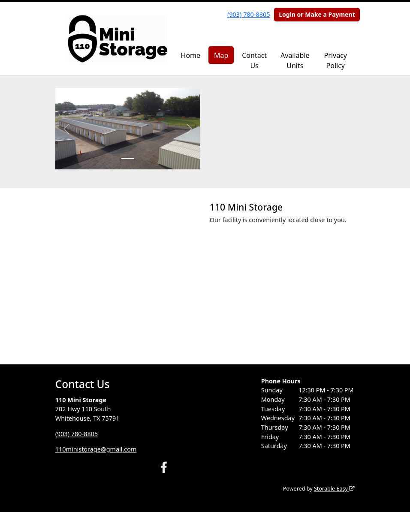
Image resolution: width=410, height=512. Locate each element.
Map (221, 55)
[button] (66, 128)
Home (191, 55)
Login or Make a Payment (317, 14)
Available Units (295, 60)
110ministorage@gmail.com (96, 449)
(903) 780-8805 (248, 14)
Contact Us (254, 60)
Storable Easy (334, 489)
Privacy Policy (335, 60)
